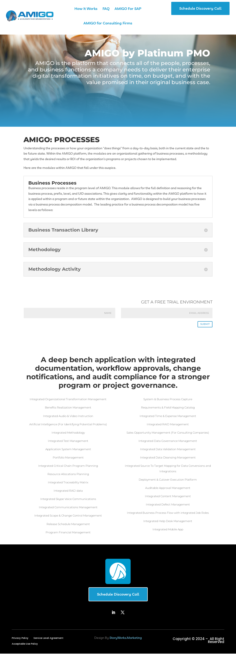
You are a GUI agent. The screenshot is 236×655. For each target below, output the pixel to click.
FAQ (106, 8)
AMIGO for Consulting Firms (107, 23)
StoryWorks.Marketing (125, 639)
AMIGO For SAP (128, 8)
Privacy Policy (20, 639)
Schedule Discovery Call (200, 8)
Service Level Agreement (48, 639)
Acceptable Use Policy (25, 645)
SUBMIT (203, 325)
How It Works (85, 8)
